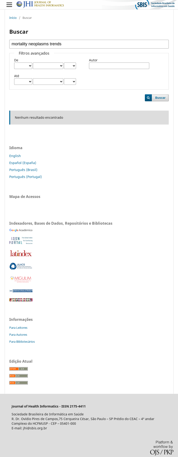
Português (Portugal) (25, 176)
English (15, 156)
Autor (93, 60)
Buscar (160, 97)
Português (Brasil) (23, 170)
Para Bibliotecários (22, 341)
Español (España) (22, 163)
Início (13, 18)
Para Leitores (18, 327)
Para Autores (18, 334)
